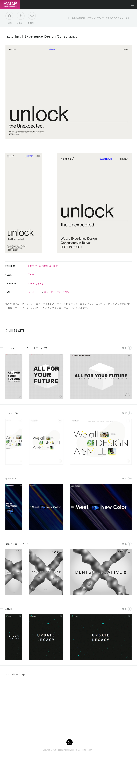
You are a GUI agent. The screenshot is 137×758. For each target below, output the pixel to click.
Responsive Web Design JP (67, 750)
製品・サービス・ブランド (58, 292)
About (20, 19)
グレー (31, 274)
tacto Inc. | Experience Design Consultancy (41, 36)
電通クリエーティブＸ (17, 544)
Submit (32, 19)
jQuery (40, 283)
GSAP (31, 283)
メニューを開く (132, 4)
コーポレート (35, 292)
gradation (10, 478)
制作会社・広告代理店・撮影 (43, 265)
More (124, 347)
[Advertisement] (34, 704)
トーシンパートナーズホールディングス (26, 348)
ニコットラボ (12, 413)
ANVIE (9, 609)
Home (9, 19)
